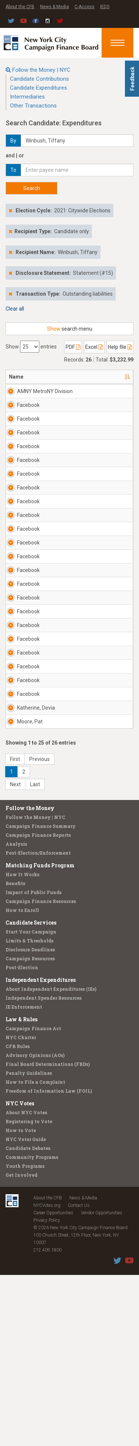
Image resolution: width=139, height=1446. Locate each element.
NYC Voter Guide (26, 1310)
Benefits (15, 1054)
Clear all (15, 309)
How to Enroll (22, 1081)
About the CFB (20, 6)
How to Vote (21, 1301)
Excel (94, 347)
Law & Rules (21, 1190)
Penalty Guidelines (29, 1244)
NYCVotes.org (46, 1376)
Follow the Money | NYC (41, 70)
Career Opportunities (53, 1383)
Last (35, 955)
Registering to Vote (29, 1292)
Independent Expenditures (41, 1150)
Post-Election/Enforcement (38, 1024)
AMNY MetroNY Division (35, 395)
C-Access (85, 6)
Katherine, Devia (36, 879)
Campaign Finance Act (33, 1199)
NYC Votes (20, 1274)
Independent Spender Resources (44, 1169)
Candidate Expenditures (38, 87)
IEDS (104, 6)
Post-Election (22, 1138)
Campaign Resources (30, 1129)
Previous (39, 930)
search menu (69, 329)
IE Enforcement (24, 1178)
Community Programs (32, 1328)
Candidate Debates (28, 1319)
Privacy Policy (46, 1391)
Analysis (16, 1015)
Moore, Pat (30, 893)
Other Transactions (33, 105)
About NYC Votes (26, 1283)
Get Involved (21, 1346)
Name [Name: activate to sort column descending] (16, 377)
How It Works (22, 1045)
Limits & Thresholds (29, 1112)
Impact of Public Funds (34, 1063)
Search (31, 188)
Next (15, 955)
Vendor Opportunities (101, 1383)
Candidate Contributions (39, 78)
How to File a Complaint (35, 1253)
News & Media (54, 6)
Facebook (28, 412)
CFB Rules (18, 1217)
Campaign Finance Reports (38, 1006)
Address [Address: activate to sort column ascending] (89, 377)
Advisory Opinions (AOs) (35, 1226)
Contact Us (79, 1376)
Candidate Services (31, 1093)
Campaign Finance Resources (41, 1072)
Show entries (31, 347)
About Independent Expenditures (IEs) (51, 1160)
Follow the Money (30, 979)
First (15, 930)
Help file (120, 347)
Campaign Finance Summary (41, 997)
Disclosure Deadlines (30, 1121)
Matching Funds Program (40, 1036)
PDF (73, 347)
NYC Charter (21, 1208)
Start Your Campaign (31, 1103)
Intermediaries (27, 96)
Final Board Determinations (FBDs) (48, 1235)
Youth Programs (25, 1337)
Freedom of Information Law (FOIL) (49, 1262)
